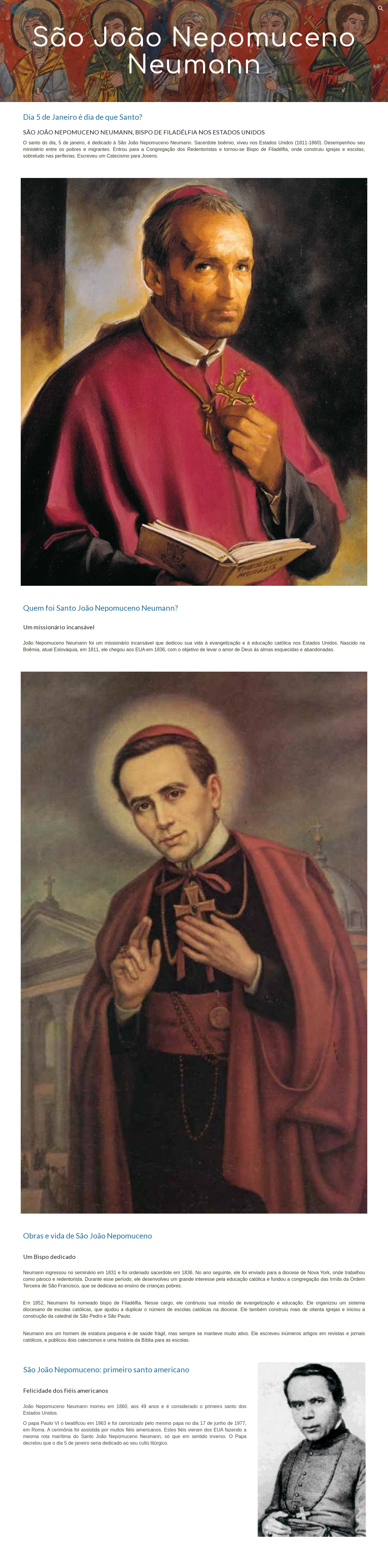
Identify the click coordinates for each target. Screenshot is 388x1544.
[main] (194, 51)
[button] (381, 8)
